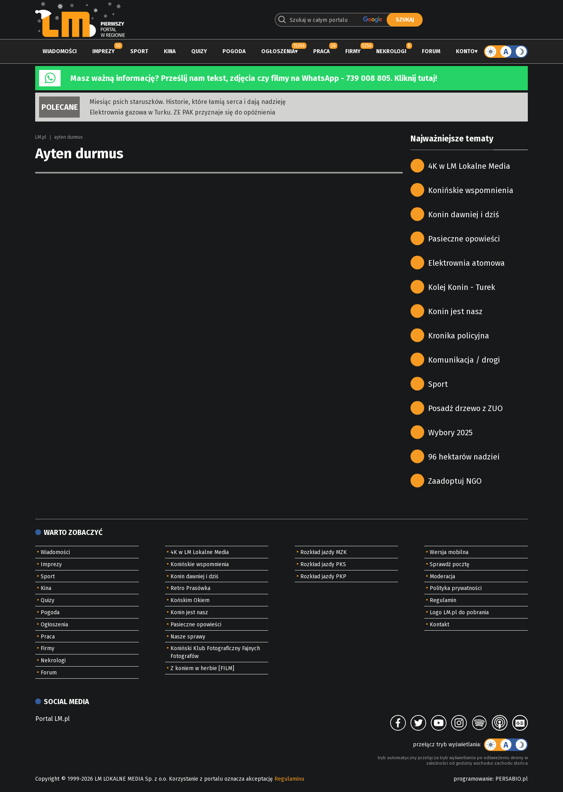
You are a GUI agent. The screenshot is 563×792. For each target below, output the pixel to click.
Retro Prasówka (190, 588)
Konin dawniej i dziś (463, 214)
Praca (321, 51)
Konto (465, 51)
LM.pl (40, 137)
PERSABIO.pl (511, 779)
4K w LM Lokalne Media (469, 166)
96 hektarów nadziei (464, 456)
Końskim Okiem (190, 600)
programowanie (473, 779)
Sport (139, 51)
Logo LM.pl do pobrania (459, 612)
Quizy (199, 51)
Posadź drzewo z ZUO (465, 408)
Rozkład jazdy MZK (323, 552)
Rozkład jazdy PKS (323, 564)
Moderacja (442, 576)
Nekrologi (391, 51)
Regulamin (443, 600)
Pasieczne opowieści (464, 238)
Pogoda (234, 51)
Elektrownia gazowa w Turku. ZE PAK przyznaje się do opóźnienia (182, 112)
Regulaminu (289, 779)
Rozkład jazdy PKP (323, 576)
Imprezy (103, 51)
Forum (431, 51)
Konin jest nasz (455, 311)
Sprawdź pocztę (450, 564)
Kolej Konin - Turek (461, 287)
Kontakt (439, 624)
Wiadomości (60, 51)
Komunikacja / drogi (464, 360)
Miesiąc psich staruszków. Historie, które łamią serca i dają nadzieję (188, 101)
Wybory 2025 (450, 432)
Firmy (352, 51)
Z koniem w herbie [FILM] (202, 668)
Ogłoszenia (278, 51)
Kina (170, 51)
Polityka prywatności (456, 588)
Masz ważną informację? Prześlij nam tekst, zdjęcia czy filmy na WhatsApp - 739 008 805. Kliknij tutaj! (253, 78)
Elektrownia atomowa (466, 263)
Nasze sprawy (187, 636)
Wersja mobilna (449, 552)
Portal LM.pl (52, 718)
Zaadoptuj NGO (455, 481)
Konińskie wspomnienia (470, 190)
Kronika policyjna (458, 335)
